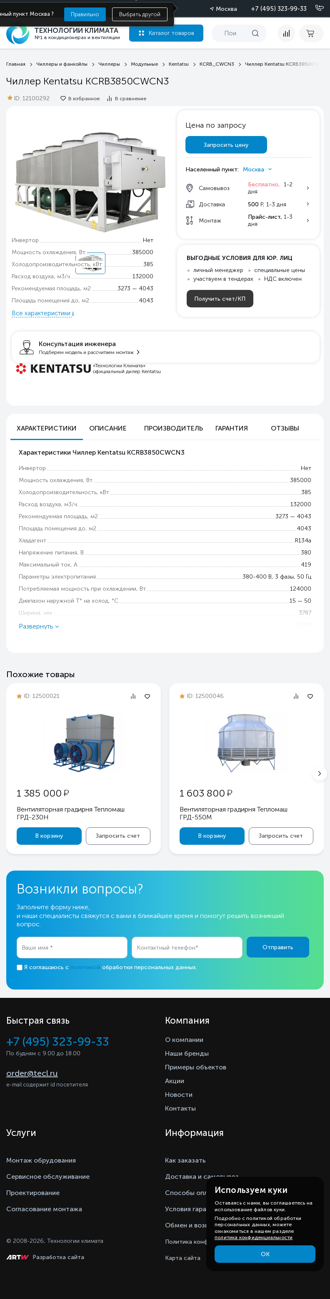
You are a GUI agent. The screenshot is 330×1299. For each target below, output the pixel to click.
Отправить (277, 947)
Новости (178, 1095)
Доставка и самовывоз (202, 1176)
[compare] (286, 33)
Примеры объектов (195, 1067)
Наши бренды (187, 1053)
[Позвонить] (314, 8)
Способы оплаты (192, 1193)
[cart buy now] (311, 33)
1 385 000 (43, 793)
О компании (184, 1040)
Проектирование (33, 1193)
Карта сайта (182, 1258)
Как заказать (185, 1160)
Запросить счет (118, 835)
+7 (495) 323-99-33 (279, 8)
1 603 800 (206, 793)
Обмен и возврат (192, 1225)
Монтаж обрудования (41, 1160)
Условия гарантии (193, 1209)
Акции (174, 1081)
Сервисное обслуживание (48, 1176)
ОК (265, 1254)
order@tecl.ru (32, 1073)
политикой (85, 967)
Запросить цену (226, 144)
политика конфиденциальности (253, 1237)
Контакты (180, 1108)
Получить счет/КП (219, 298)
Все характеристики (42, 313)
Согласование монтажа (44, 1209)
